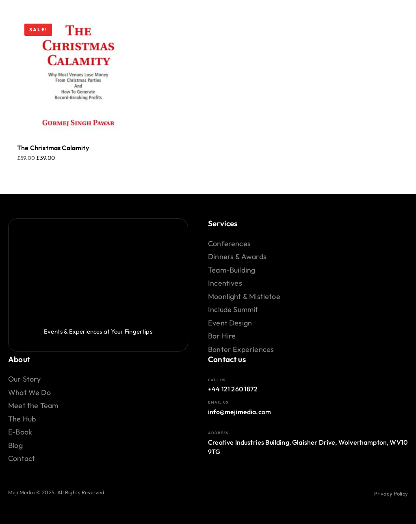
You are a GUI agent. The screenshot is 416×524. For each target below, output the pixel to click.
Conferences (229, 243)
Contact (21, 458)
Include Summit (233, 309)
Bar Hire (222, 336)
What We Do (29, 392)
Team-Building (231, 270)
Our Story (24, 379)
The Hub (22, 419)
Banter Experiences (241, 349)
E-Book (20, 432)
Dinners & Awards (237, 256)
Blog (15, 445)
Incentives (225, 283)
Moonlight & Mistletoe (244, 296)
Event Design (230, 323)
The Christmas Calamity (53, 148)
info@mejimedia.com (239, 412)
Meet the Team (33, 405)
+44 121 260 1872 (233, 389)
